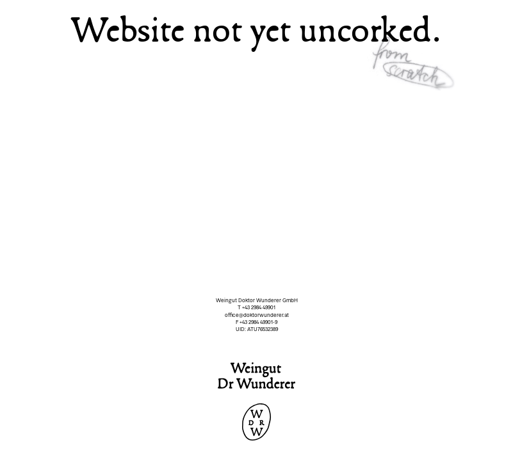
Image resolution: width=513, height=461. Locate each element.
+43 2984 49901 (258, 307)
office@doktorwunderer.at (257, 315)
